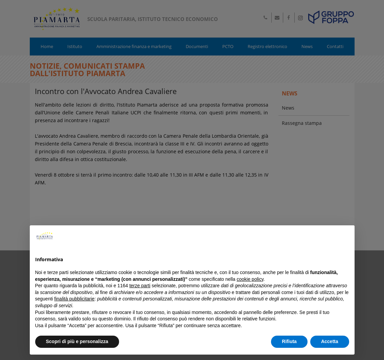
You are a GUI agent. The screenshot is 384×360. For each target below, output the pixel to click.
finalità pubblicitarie (74, 298)
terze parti (139, 285)
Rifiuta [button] (289, 341)
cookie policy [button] (249, 279)
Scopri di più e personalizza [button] (77, 341)
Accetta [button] (329, 341)
